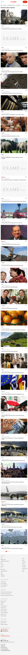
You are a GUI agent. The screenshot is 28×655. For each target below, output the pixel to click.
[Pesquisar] (3, 2)
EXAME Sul (18, 5)
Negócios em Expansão (4, 624)
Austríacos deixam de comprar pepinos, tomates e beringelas (13, 329)
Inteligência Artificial (11, 5)
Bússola (2, 604)
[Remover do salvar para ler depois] (25, 25)
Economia (2, 566)
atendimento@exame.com (5, 635)
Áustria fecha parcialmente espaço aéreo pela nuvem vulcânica (14, 201)
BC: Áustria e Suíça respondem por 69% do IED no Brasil (12, 265)
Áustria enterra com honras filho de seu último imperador (13, 372)
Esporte (23, 563)
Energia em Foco (3, 607)
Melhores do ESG (3, 622)
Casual (23, 560)
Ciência (23, 570)
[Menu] (1, 2)
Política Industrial (3, 615)
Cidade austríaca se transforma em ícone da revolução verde (13, 460)
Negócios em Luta (3, 614)
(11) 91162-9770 (5, 631)
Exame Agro (24, 565)
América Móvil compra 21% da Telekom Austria (11, 244)
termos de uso (3, 646)
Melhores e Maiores (4, 621)
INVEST (2, 5)
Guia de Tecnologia (4, 583)
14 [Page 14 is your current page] (6, 551)
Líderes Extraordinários (4, 612)
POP (23, 571)
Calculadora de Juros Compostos (6, 593)
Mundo (23, 558)
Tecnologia (24, 566)
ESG (16, 5)
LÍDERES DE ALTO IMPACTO (5, 561)
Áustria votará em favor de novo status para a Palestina (12, 50)
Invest (2, 572)
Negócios (5, 5)
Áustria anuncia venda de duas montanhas (10, 351)
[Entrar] (25, 2)
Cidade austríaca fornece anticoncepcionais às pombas (12, 548)
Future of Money (24, 568)
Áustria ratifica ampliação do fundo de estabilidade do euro (13, 394)
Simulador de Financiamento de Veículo (7, 595)
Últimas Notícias (3, 559)
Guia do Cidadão (3, 581)
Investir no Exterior (4, 609)
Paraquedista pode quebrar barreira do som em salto (12, 93)
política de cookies (4, 647)
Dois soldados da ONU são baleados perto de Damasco (12, 28)
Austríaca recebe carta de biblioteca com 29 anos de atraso (13, 114)
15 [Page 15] (7, 551)
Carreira (2, 564)
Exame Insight (3, 569)
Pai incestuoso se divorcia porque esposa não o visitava (12, 71)
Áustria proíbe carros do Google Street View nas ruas (12, 222)
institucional (3, 644)
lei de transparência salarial (5, 650)
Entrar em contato (4, 629)
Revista (24, 5)
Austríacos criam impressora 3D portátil (9, 308)
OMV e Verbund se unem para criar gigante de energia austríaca (14, 179)
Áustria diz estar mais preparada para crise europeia (12, 527)
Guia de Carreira (3, 586)
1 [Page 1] (2, 551)
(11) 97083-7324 (5, 640)
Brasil (2, 562)
